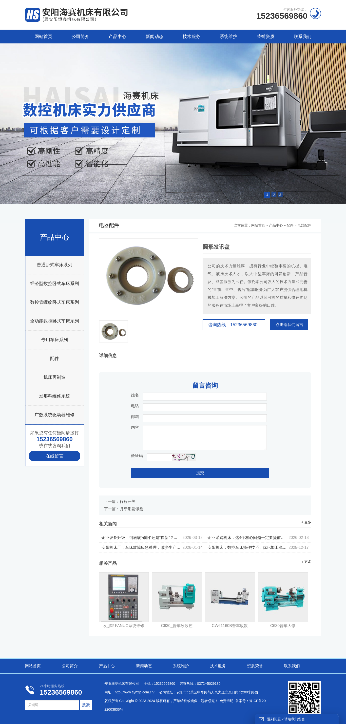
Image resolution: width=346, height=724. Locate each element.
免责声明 (226, 701)
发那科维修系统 (54, 396)
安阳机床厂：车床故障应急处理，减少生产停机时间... (152, 547)
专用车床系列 (54, 339)
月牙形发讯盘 (131, 509)
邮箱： (137, 417)
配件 (54, 358)
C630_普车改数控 (176, 626)
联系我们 (302, 36)
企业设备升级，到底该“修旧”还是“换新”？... (152, 537)
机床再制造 (54, 377)
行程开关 (127, 501)
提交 (200, 473)
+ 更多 (306, 522)
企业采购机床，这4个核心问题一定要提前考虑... (258, 537)
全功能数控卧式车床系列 (54, 321)
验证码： (139, 456)
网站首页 (43, 36)
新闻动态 (154, 36)
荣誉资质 (265, 36)
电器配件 (304, 225)
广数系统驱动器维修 (55, 414)
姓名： (137, 395)
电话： (137, 406)
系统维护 (228, 36)
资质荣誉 (255, 666)
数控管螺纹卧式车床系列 (54, 302)
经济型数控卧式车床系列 (54, 283)
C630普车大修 (282, 626)
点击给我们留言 (289, 325)
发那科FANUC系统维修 (123, 626)
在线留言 (54, 456)
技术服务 (191, 36)
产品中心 (117, 36)
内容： (137, 427)
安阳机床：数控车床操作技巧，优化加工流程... (258, 547)
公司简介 (80, 36)
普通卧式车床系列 (54, 264)
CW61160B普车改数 (230, 626)
